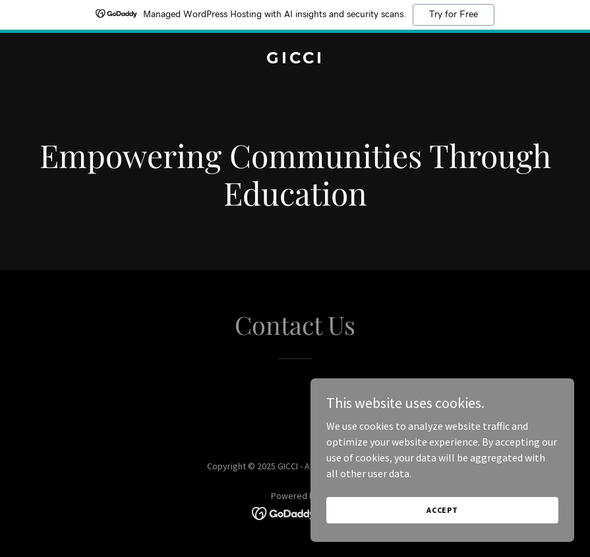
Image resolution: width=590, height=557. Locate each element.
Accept (442, 528)
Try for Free (453, 14)
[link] (295, 59)
